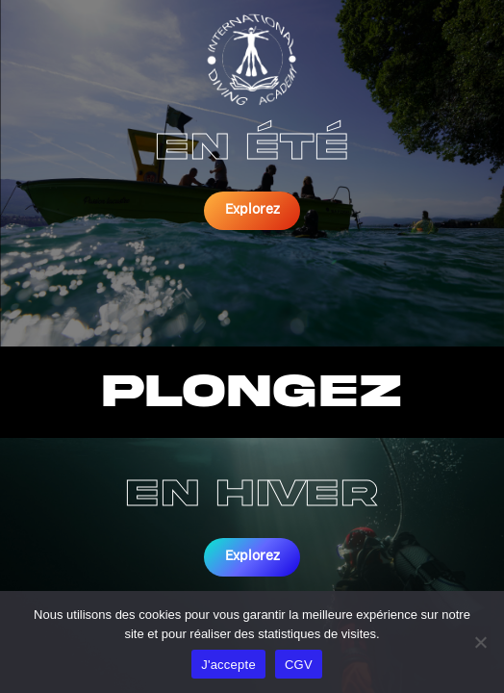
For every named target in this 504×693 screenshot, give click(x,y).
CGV (299, 664)
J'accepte (228, 664)
